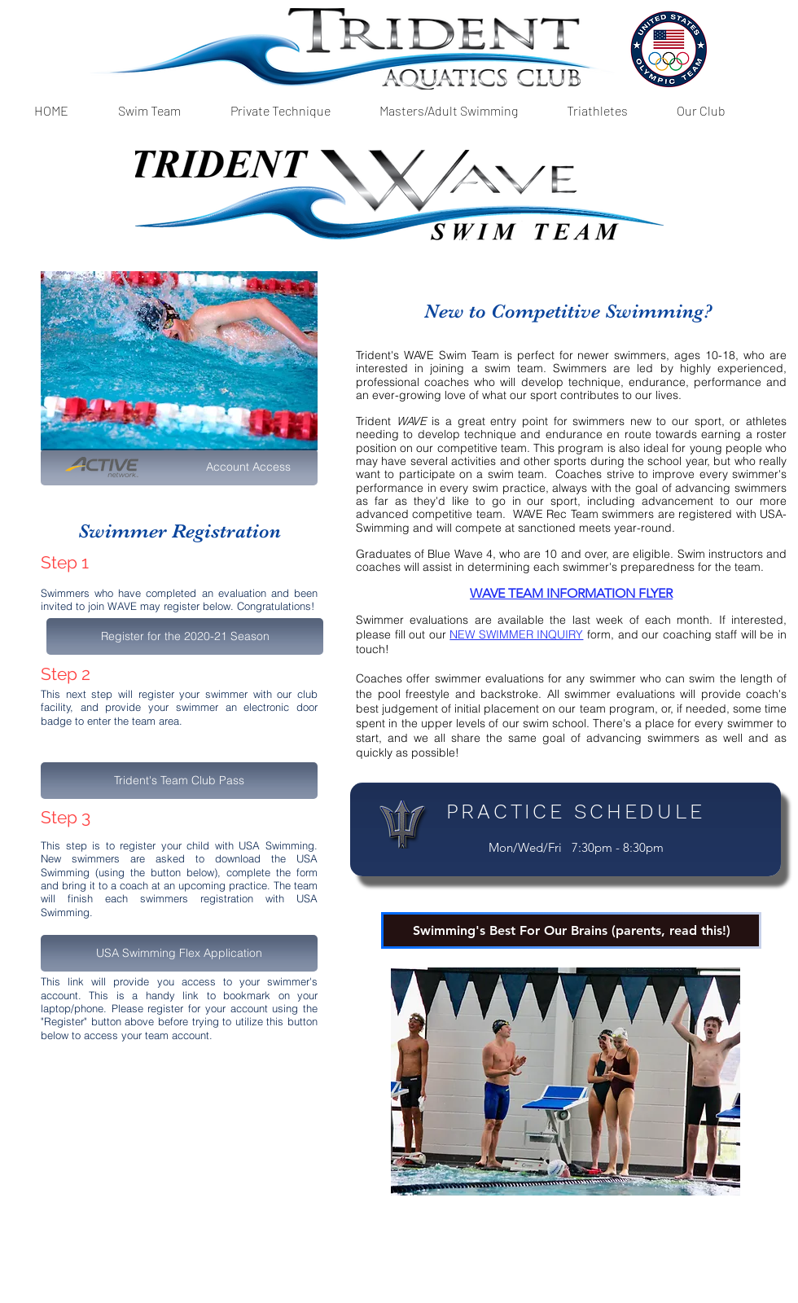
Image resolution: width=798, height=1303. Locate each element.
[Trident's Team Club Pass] (179, 780)
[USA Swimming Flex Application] (179, 953)
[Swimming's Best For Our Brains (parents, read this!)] (571, 930)
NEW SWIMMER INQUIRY (516, 634)
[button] (149, 111)
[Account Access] (179, 467)
